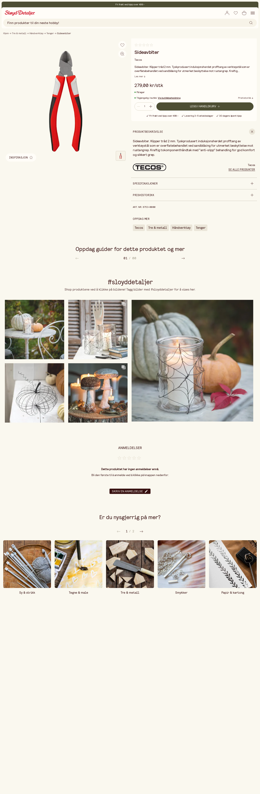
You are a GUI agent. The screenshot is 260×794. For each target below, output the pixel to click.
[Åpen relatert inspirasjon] (21, 157)
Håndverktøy (36, 33)
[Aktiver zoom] (122, 54)
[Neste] (119, 531)
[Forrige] (141, 531)
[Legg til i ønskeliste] (235, 12)
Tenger (50, 33)
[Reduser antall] (138, 106)
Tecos (139, 228)
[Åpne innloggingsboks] (227, 13)
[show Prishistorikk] (194, 195)
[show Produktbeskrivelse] (194, 131)
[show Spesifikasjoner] (194, 183)
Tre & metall (19, 33)
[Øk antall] (151, 106)
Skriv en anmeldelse (130, 491)
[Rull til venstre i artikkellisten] (77, 258)
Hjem (6, 33)
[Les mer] (140, 76)
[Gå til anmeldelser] (143, 46)
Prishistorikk (244, 98)
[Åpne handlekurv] (244, 13)
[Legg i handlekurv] (205, 106)
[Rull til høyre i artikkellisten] (183, 258)
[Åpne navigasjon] (253, 13)
